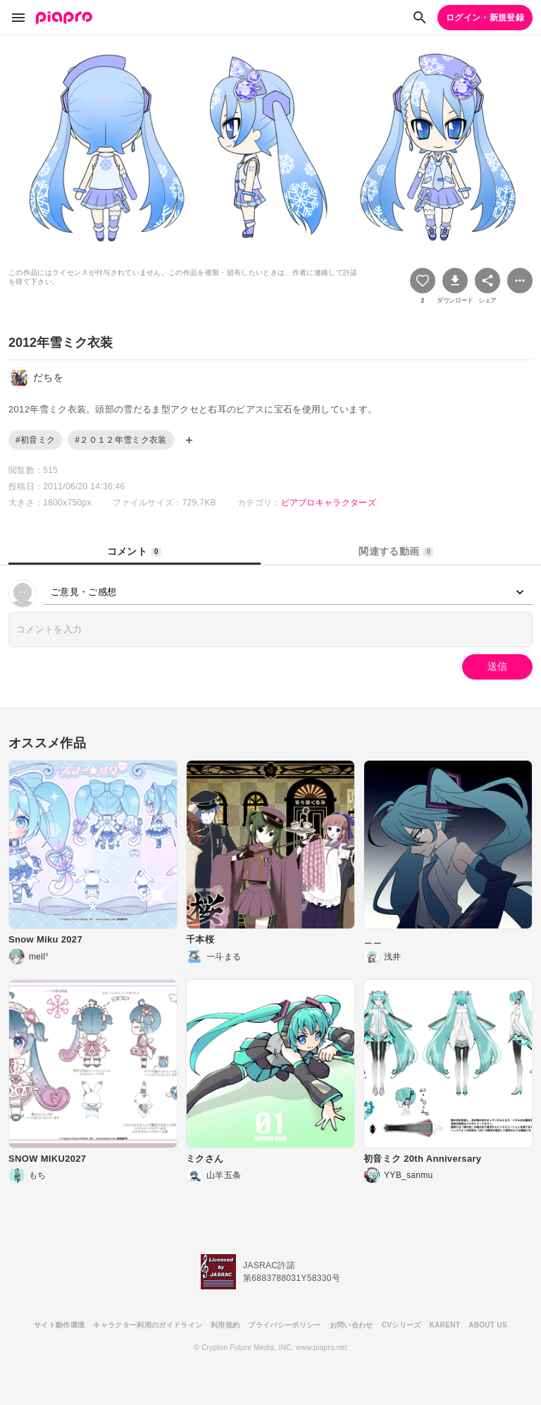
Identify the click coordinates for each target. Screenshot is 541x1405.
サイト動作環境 (59, 1325)
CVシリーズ (401, 1325)
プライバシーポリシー (284, 1325)
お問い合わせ (351, 1325)
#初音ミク (35, 440)
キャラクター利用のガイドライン (147, 1325)
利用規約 (225, 1325)
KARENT (445, 1325)
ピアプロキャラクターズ (329, 503)
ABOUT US (487, 1325)
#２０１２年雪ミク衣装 (120, 440)
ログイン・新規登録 (485, 18)
